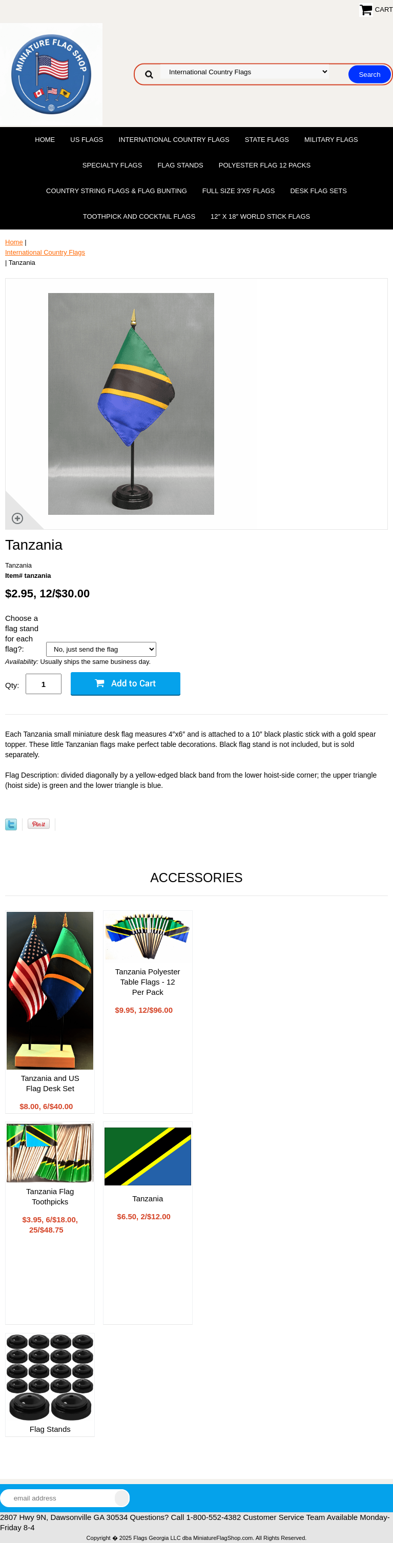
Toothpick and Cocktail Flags (139, 216)
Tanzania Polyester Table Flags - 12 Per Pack (147, 981)
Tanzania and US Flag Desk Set (50, 1083)
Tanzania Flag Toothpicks (50, 1196)
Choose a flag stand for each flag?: (21, 633)
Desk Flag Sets (318, 191)
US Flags (86, 139)
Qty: (12, 685)
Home (45, 139)
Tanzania (147, 1198)
